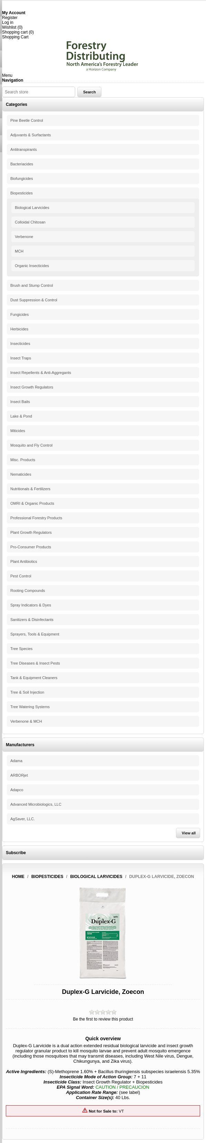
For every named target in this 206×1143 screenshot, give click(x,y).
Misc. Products (22, 460)
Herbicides (19, 329)
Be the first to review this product (103, 1019)
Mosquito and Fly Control (31, 445)
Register (10, 17)
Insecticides (20, 343)
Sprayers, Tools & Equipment (34, 634)
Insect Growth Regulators (31, 387)
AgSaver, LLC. (22, 819)
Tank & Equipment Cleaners (33, 678)
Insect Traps (20, 358)
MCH (19, 251)
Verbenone (24, 237)
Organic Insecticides (32, 266)
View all (189, 833)
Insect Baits (20, 402)
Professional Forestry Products (36, 518)
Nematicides (20, 474)
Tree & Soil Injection (27, 692)
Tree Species (21, 649)
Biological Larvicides (32, 207)
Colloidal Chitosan (30, 222)
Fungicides (19, 314)
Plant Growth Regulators (31, 532)
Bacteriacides (21, 164)
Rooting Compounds (27, 590)
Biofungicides (21, 178)
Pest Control (20, 576)
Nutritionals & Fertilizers (30, 489)
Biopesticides (21, 193)
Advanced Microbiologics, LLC (35, 804)
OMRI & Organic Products (32, 503)
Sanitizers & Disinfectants (31, 620)
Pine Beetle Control (26, 120)
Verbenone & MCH (26, 721)
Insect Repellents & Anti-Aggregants (40, 373)
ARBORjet (19, 775)
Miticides (17, 431)
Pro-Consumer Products (30, 547)
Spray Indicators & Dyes (30, 605)
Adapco (16, 790)
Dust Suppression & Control (33, 300)
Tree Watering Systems (30, 707)
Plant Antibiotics (23, 561)
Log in (7, 22)
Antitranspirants (23, 149)
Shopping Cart (15, 37)
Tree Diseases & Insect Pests (35, 663)
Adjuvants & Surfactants (30, 135)
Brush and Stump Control (31, 285)
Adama (16, 761)
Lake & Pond (21, 416)
